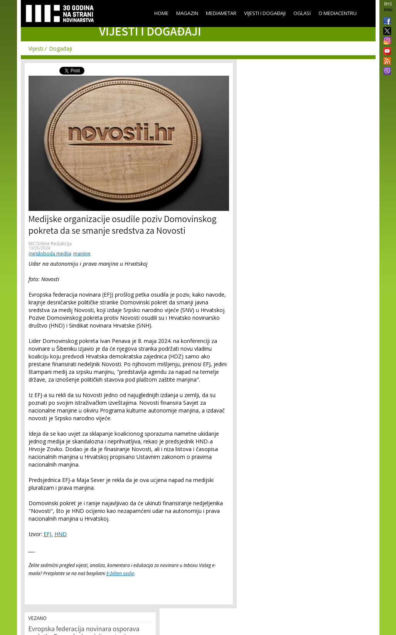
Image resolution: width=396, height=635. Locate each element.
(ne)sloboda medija (50, 253)
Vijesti (36, 48)
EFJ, (48, 534)
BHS (388, 4)
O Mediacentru (337, 13)
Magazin (187, 13)
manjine (82, 253)
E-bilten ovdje (120, 573)
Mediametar (221, 13)
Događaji (60, 48)
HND (60, 534)
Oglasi (302, 13)
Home (161, 13)
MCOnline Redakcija (50, 243)
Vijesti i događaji (265, 13)
